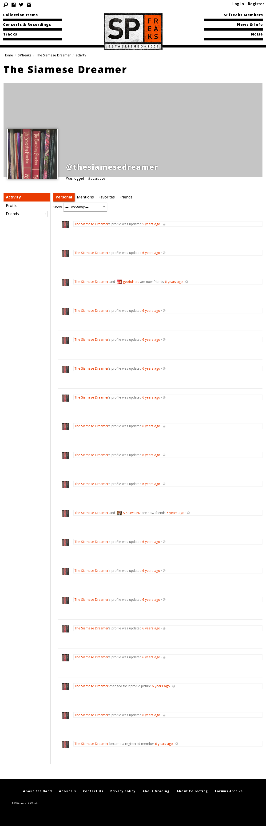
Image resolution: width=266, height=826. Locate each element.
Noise (257, 34)
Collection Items (20, 14)
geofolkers (131, 281)
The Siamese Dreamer (53, 55)
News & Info (250, 24)
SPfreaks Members (243, 14)
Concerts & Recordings (27, 24)
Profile (11, 205)
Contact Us (93, 791)
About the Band (37, 791)
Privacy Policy (122, 791)
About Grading (156, 791)
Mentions (85, 197)
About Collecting (192, 791)
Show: (58, 207)
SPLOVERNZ (132, 512)
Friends (27, 214)
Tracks (10, 34)
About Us (67, 791)
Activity (13, 197)
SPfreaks (24, 55)
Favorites (107, 197)
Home (8, 55)
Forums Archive (229, 791)
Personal (64, 197)
